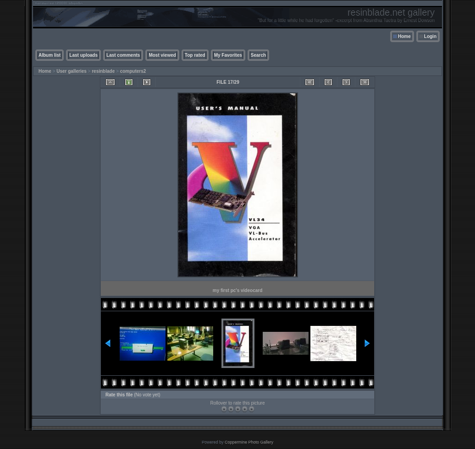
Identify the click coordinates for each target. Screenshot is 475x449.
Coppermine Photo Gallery (249, 442)
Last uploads (83, 55)
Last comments (123, 55)
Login (430, 36)
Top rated (195, 55)
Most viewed (162, 55)
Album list (50, 55)
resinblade (103, 71)
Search (258, 55)
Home (404, 36)
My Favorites (228, 55)
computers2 (133, 71)
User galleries (71, 71)
